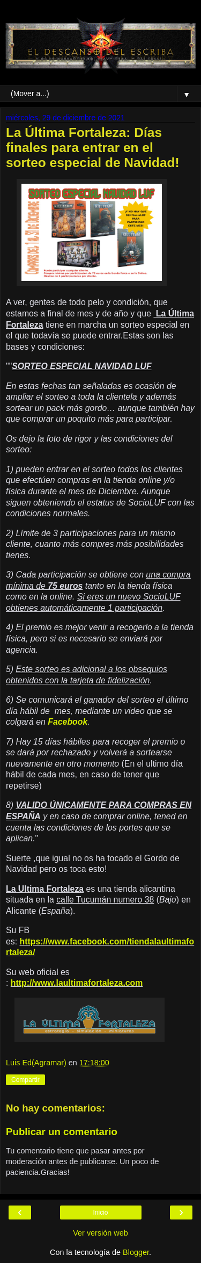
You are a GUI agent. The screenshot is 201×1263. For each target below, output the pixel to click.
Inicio (100, 1212)
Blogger (136, 1252)
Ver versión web (100, 1233)
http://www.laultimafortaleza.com (77, 982)
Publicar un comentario (61, 1131)
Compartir (25, 1080)
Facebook (67, 721)
